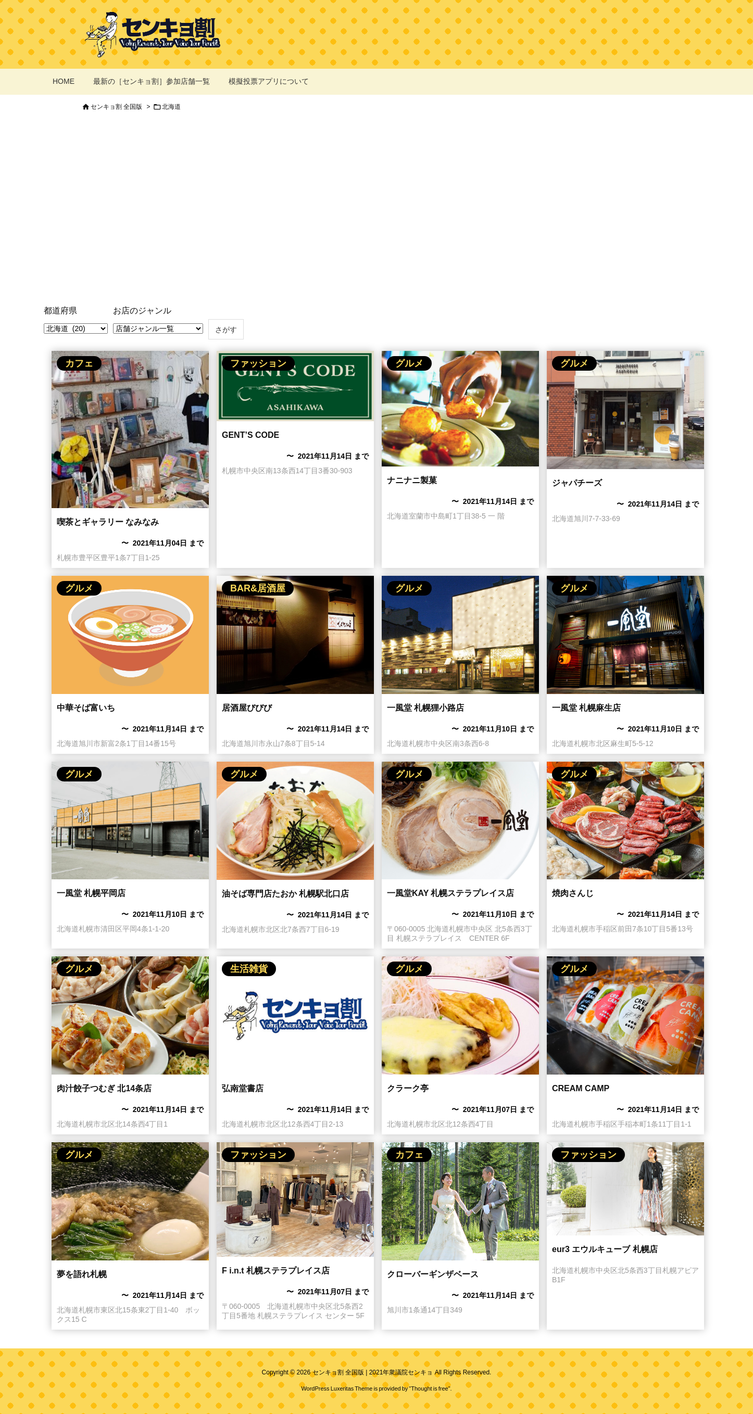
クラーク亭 (408, 1088)
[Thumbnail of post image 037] (295, 386)
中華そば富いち (86, 707)
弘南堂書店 (242, 1088)
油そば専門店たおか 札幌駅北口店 (285, 893)
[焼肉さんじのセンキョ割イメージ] (625, 821)
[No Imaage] (295, 1015)
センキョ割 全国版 (116, 106)
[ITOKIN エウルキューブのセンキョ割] (625, 1188)
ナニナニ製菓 (412, 480)
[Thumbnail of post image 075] (130, 429)
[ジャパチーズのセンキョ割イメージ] (625, 410)
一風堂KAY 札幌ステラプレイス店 (450, 893)
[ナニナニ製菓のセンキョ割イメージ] (460, 408)
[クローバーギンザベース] (460, 1201)
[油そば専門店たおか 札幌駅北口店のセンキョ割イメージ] (295, 821)
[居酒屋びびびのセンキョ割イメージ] (295, 635)
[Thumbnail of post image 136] (130, 821)
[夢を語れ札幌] (130, 1201)
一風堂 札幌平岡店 (91, 893)
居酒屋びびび (247, 707)
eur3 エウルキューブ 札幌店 (605, 1249)
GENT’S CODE (250, 435)
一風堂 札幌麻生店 (586, 707)
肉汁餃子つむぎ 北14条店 (104, 1088)
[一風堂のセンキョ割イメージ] (460, 821)
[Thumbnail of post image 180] (625, 635)
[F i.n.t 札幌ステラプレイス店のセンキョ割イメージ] (295, 1199)
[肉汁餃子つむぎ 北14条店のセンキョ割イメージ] (130, 1015)
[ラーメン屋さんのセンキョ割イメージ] (130, 635)
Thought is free (429, 1388)
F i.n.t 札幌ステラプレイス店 (276, 1270)
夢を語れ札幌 (82, 1274)
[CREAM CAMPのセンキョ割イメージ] (625, 1015)
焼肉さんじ (573, 893)
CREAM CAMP (580, 1088)
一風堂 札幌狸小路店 (425, 707)
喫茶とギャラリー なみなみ (108, 521)
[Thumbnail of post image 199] (460, 635)
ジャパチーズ (577, 482)
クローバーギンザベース (433, 1274)
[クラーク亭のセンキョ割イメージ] (460, 1015)
